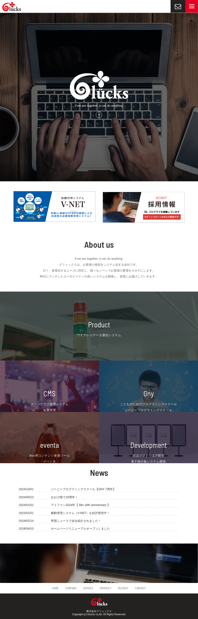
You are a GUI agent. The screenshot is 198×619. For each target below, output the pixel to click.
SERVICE (88, 588)
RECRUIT (123, 588)
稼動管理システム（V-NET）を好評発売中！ (80, 513)
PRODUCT (105, 588)
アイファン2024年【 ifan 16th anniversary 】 (80, 505)
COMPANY (71, 588)
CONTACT (140, 588)
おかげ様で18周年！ (64, 497)
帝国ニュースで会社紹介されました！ (76, 520)
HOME (55, 588)
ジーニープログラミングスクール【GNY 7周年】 (83, 489)
